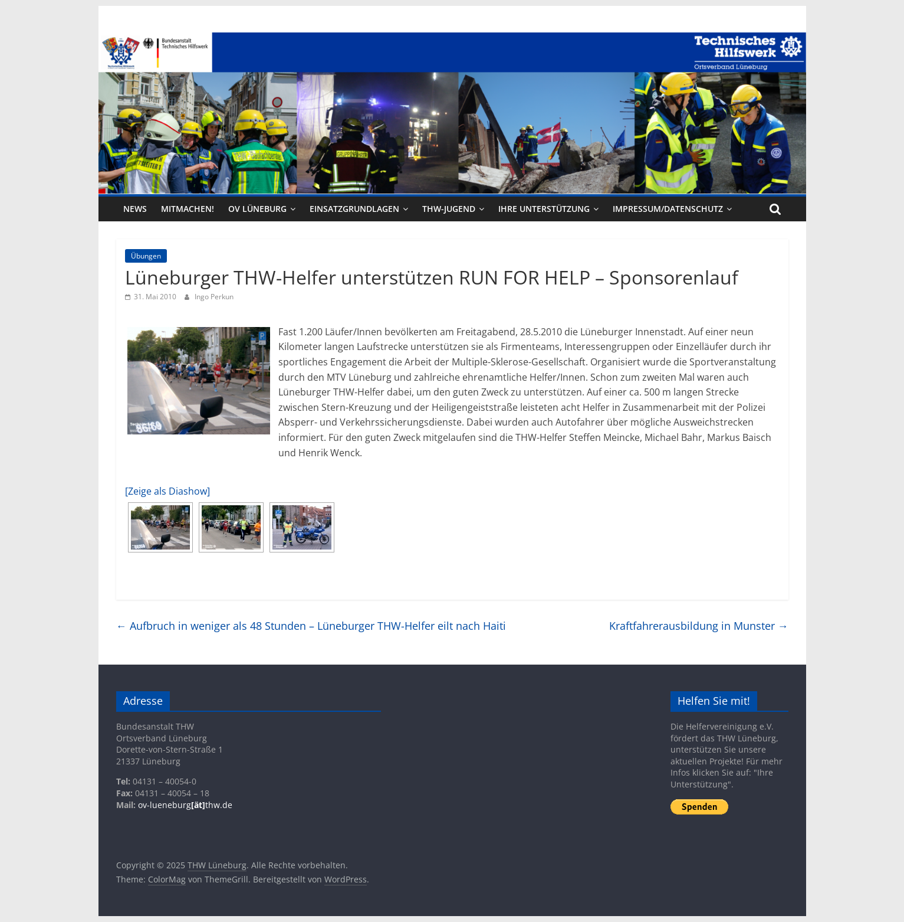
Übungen (146, 256)
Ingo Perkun (214, 297)
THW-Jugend (448, 208)
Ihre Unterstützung (544, 208)
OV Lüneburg (257, 208)
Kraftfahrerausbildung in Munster (698, 626)
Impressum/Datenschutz (668, 208)
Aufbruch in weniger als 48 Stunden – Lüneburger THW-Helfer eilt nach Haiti (311, 626)
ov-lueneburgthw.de (185, 804)
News (135, 208)
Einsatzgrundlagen (354, 208)
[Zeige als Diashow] (167, 491)
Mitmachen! (187, 208)
